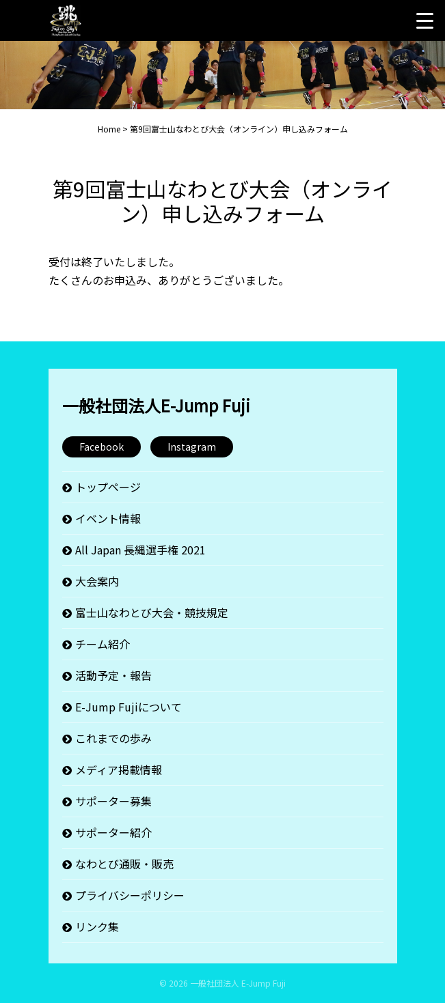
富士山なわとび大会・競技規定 (151, 612)
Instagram (191, 446)
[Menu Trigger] (424, 20)
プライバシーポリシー (130, 895)
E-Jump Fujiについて (128, 706)
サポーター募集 (113, 801)
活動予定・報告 (113, 675)
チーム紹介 (102, 644)
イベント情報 (108, 518)
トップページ (108, 487)
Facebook (101, 446)
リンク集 (97, 926)
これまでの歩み (113, 738)
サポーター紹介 (113, 832)
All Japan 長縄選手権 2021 (140, 549)
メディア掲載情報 (118, 769)
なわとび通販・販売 (124, 864)
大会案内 (97, 581)
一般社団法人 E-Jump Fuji (238, 983)
